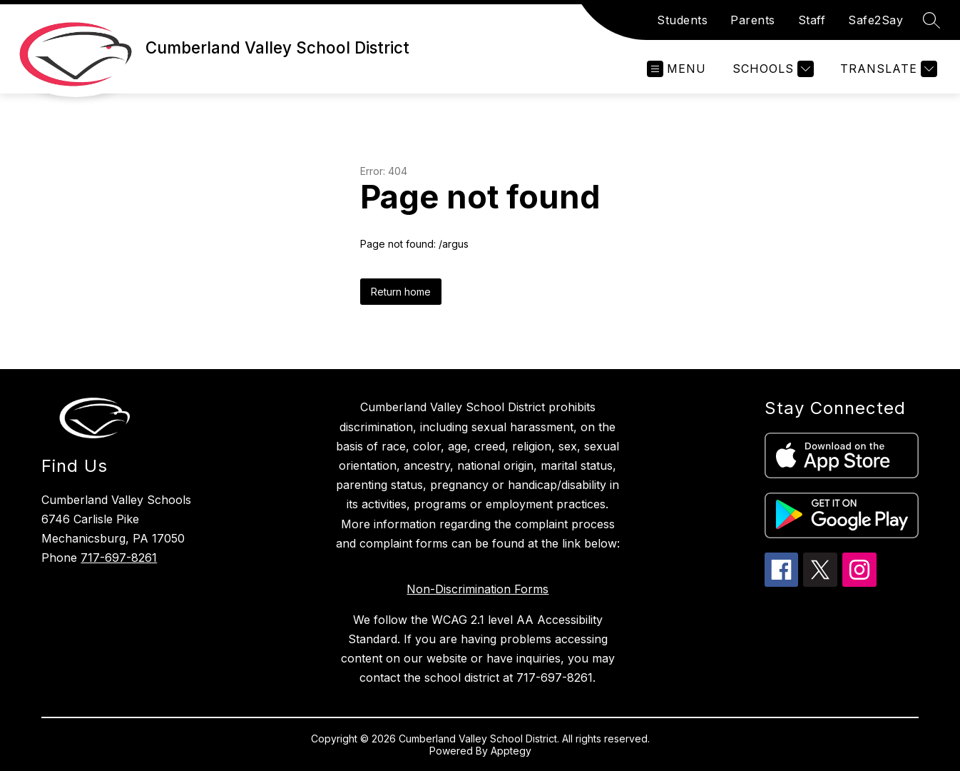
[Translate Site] (887, 69)
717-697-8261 (119, 557)
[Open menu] (676, 69)
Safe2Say (875, 20)
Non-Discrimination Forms (477, 589)
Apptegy (511, 751)
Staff (812, 20)
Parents (752, 20)
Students (682, 20)
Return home (401, 292)
